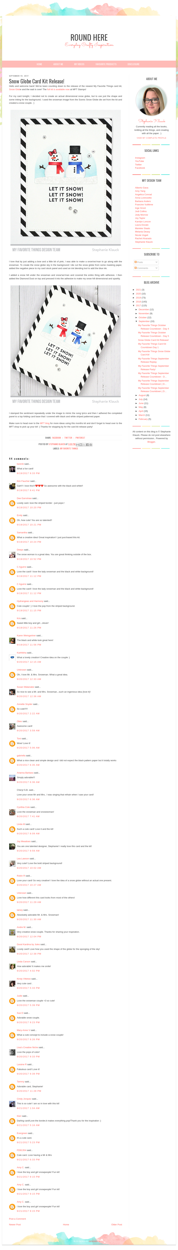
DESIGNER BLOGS (96, 1241)
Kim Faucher (23, 481)
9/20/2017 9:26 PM (28, 1039)
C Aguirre (21, 567)
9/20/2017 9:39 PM (28, 1073)
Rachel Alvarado (143, 238)
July (141, 399)
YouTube (139, 161)
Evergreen (22, 1133)
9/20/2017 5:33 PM (28, 988)
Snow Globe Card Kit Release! (153, 340)
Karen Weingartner (26, 635)
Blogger (151, 442)
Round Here (89, 37)
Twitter (138, 164)
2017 (138, 305)
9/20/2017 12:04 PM (29, 936)
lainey (20, 910)
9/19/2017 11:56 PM (29, 644)
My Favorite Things (69, 448)
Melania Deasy (142, 231)
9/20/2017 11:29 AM (29, 902)
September (144, 321)
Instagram (140, 158)
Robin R (21, 875)
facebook (56, 437)
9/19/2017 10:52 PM (29, 559)
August (142, 395)
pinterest (80, 437)
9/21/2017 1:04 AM (28, 1108)
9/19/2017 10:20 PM (29, 507)
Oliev (19, 721)
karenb (20, 464)
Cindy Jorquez (24, 1098)
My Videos (79, 64)
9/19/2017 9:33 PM (28, 473)
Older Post (116, 1224)
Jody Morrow (141, 214)
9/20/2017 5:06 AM (28, 747)
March (142, 415)
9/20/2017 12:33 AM (29, 679)
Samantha (22, 532)
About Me (58, 64)
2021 (138, 289)
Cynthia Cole (23, 807)
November (144, 313)
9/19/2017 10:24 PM (29, 542)
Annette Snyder (25, 704)
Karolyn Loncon (143, 221)
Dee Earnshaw (24, 498)
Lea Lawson (23, 858)
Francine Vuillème (144, 204)
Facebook (140, 168)
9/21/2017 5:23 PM (28, 1142)
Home (39, 64)
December (144, 309)
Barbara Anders (143, 201)
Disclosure (133, 64)
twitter (68, 437)
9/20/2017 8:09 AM (28, 833)
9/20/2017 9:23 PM (28, 1022)
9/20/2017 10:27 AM (29, 885)
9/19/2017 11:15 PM (29, 610)
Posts (139, 262)
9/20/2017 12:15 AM (29, 662)
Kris (19, 618)
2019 (138, 297)
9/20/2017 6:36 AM (28, 782)
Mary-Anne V (23, 1030)
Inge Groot (140, 208)
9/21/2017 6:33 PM (28, 1159)
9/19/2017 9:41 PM (28, 490)
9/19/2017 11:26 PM (29, 627)
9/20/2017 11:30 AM (29, 919)
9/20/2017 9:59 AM (28, 850)
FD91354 (21, 1150)
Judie (19, 995)
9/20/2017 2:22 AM (28, 713)
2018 (138, 301)
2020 (138, 293)
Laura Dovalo (141, 225)
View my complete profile (152, 138)
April (141, 411)
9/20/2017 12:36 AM (29, 696)
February (143, 419)
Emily (19, 515)
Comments (141, 268)
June (141, 403)
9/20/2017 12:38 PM (29, 953)
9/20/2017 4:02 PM (28, 970)
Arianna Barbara (25, 772)
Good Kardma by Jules (28, 944)
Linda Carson (23, 961)
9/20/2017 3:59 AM (28, 730)
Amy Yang (140, 191)
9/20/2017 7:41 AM (28, 816)
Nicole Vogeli (141, 235)
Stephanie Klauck (151, 122)
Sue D (20, 1013)
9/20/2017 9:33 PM (28, 1056)
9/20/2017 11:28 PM (29, 1091)
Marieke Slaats (142, 228)
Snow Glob (14, 89)
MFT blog (45, 423)
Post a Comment (17, 1219)
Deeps (20, 549)
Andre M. (21, 927)
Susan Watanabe (25, 687)
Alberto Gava (141, 187)
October (143, 317)
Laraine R (22, 1064)
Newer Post (15, 1224)
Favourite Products (106, 64)
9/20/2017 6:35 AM (28, 765)
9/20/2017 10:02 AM (29, 868)
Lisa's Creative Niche (27, 1047)
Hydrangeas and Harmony (30, 601)
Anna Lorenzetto (143, 197)
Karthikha (21, 652)
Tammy (20, 1081)
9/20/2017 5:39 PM (28, 1005)
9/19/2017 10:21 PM (29, 524)
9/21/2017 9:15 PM (28, 1176)
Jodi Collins (141, 211)
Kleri (19, 1116)
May (141, 407)
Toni (19, 738)
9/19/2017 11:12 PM (29, 576)
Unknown (21, 669)
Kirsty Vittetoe (24, 978)
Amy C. (20, 1167)
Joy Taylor (140, 218)
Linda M (21, 824)
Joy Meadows (24, 841)
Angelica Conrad (143, 194)
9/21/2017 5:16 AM (28, 1125)
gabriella (21, 755)
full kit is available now (58, 89)
